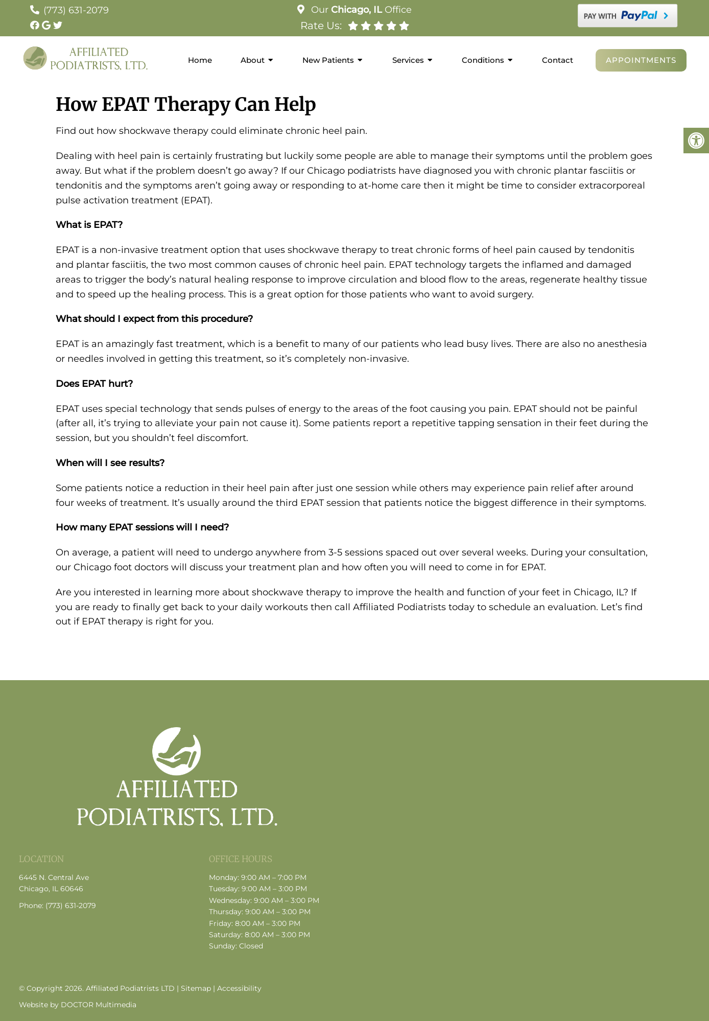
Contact (557, 60)
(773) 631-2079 (76, 10)
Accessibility (239, 988)
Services (408, 60)
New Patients (328, 60)
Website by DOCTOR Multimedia (77, 1004)
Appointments (641, 60)
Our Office (360, 9)
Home (200, 60)
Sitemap (196, 988)
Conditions (483, 60)
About (253, 60)
